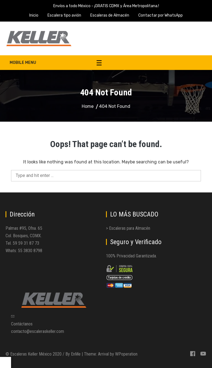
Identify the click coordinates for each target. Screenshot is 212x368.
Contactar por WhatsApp (160, 15)
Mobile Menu (56, 62)
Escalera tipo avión (64, 15)
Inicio (33, 15)
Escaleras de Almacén (109, 15)
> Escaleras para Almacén (128, 228)
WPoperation (126, 354)
